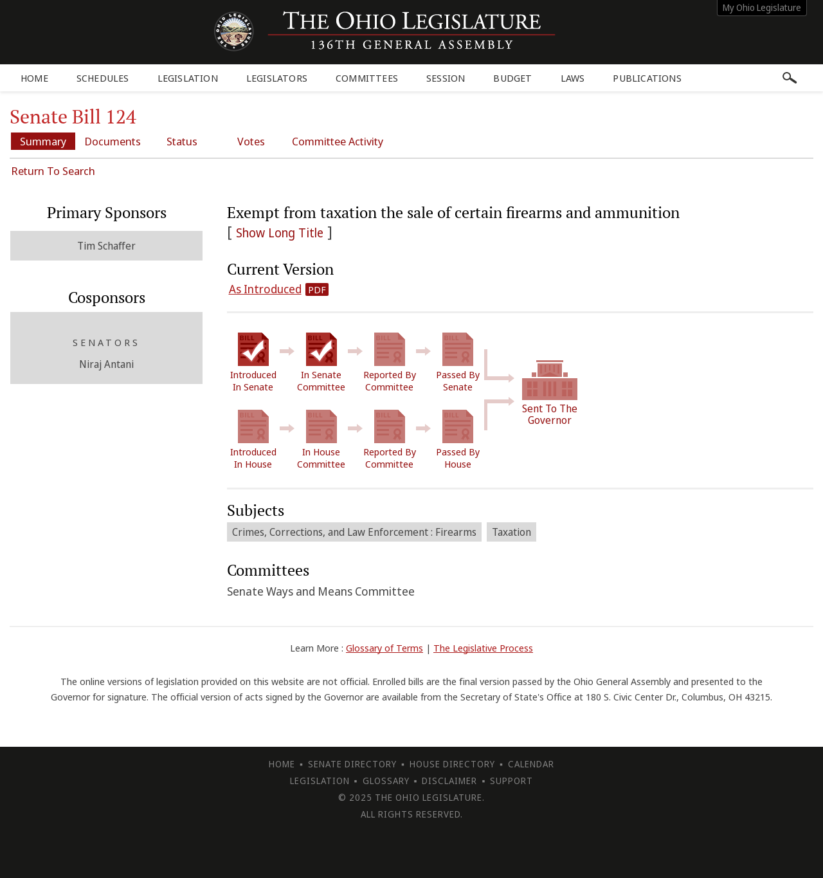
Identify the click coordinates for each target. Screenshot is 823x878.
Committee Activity (337, 141)
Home (34, 77)
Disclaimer (449, 780)
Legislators (276, 77)
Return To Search (53, 170)
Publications (647, 77)
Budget (512, 77)
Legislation (188, 77)
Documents (112, 141)
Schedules (103, 77)
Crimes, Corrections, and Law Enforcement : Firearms (354, 532)
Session (445, 77)
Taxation (511, 532)
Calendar (531, 764)
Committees (367, 77)
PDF (317, 289)
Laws (573, 77)
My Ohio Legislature (762, 7)
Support (511, 780)
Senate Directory (352, 764)
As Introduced (265, 289)
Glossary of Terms (384, 647)
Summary (43, 141)
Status (182, 141)
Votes (251, 141)
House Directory (452, 764)
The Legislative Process (483, 647)
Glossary (386, 780)
